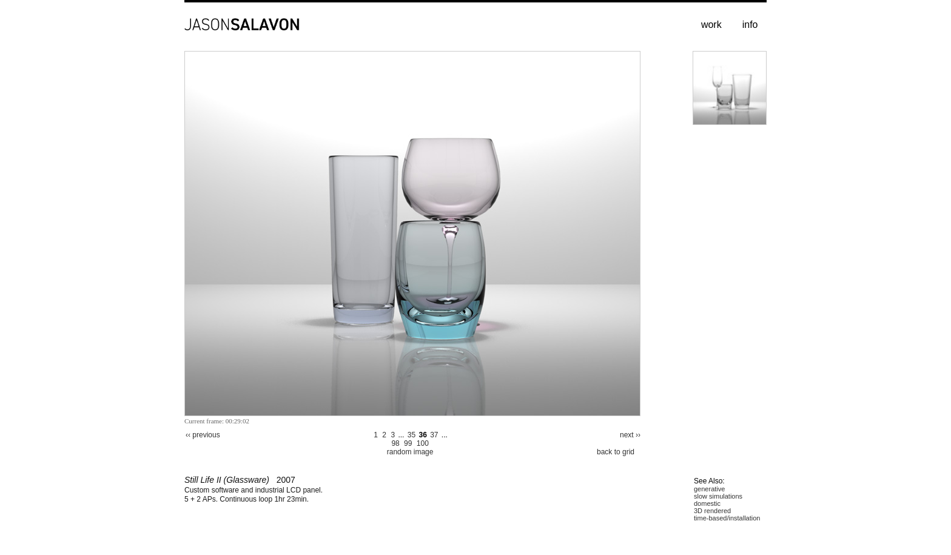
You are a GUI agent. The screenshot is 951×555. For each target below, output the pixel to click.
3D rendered (712, 510)
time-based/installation (727, 518)
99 (408, 443)
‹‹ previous (203, 435)
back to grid (615, 452)
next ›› (630, 435)
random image (410, 452)
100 (423, 443)
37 (434, 435)
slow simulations (718, 496)
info (750, 24)
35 (411, 435)
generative (709, 489)
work (711, 24)
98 (395, 443)
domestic (707, 503)
